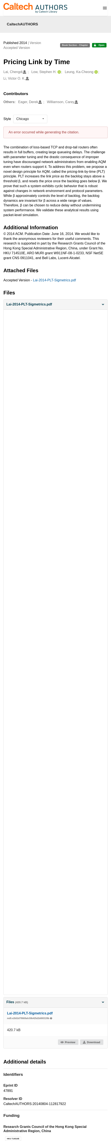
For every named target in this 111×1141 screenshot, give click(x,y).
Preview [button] (68, 1042)
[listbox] (30, 119)
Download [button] (91, 1042)
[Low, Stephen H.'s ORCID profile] (58, 72)
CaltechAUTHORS (22, 24)
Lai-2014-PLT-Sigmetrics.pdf (54, 280)
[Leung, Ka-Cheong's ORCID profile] (95, 72)
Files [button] (55, 1002)
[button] (55, 304)
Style (7, 119)
